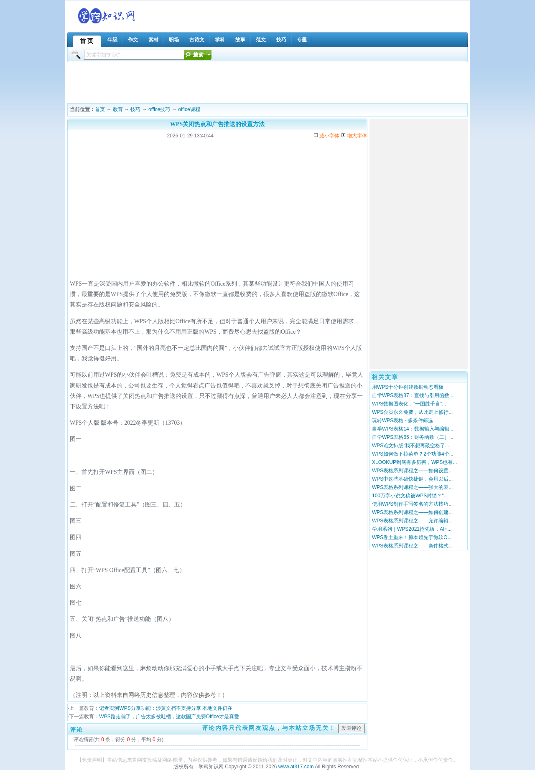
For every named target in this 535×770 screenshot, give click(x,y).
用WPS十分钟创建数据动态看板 (407, 387)
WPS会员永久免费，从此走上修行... (412, 412)
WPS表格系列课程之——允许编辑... (412, 521)
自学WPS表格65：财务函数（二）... (412, 437)
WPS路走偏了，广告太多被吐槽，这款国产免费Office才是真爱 (169, 716)
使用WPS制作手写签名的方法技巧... (412, 504)
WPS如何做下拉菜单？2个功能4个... (412, 454)
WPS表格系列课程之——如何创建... (412, 512)
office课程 (189, 109)
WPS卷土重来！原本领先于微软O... (412, 537)
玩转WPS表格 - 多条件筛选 (402, 420)
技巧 (135, 109)
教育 (118, 109)
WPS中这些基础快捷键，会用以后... (412, 479)
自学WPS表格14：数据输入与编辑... (412, 429)
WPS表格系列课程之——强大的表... (412, 487)
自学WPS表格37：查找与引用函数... (412, 395)
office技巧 (159, 109)
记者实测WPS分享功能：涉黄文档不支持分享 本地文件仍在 (165, 708)
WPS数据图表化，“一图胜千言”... (409, 404)
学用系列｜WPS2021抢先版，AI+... (411, 529)
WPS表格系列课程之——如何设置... (412, 471)
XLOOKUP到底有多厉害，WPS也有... (414, 462)
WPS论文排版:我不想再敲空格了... (410, 445)
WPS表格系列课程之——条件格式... (412, 546)
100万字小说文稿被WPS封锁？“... (410, 496)
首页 (100, 109)
